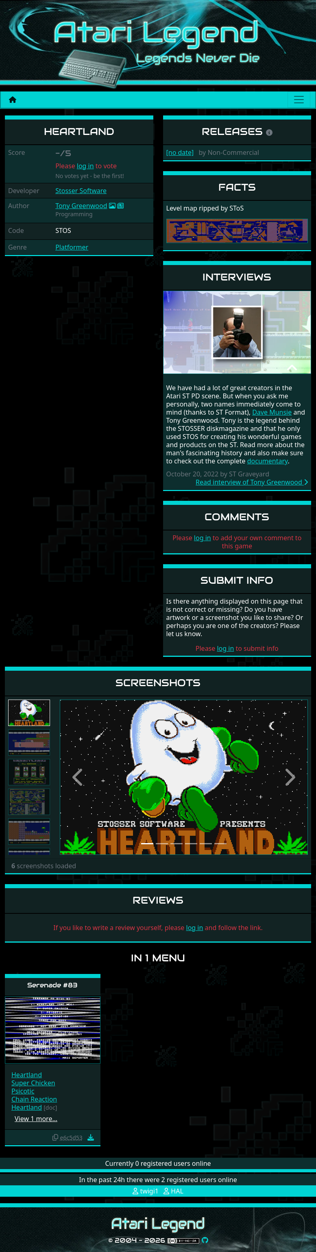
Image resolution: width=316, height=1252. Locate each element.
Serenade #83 (52, 985)
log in (85, 165)
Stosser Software (81, 190)
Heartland (26, 1074)
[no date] (180, 152)
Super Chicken (33, 1082)
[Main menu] (299, 99)
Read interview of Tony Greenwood (252, 482)
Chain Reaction (34, 1099)
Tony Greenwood (81, 205)
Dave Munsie (272, 412)
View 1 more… (36, 1118)
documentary (267, 460)
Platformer (71, 247)
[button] (78, 777)
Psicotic (22, 1091)
